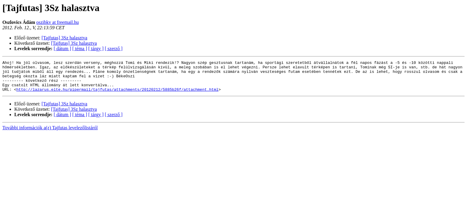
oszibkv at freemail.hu (57, 22)
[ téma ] (79, 48)
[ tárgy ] (96, 48)
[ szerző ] (114, 48)
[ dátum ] (62, 48)
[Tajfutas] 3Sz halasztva (64, 37)
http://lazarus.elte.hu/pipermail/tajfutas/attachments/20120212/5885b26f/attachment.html (117, 95)
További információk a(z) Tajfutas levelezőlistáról (50, 133)
